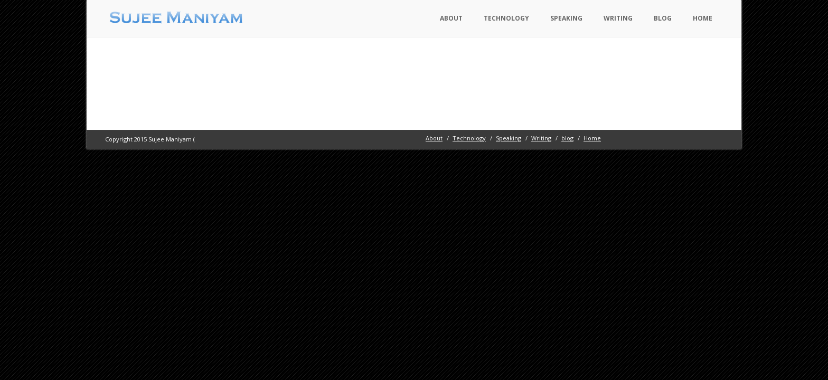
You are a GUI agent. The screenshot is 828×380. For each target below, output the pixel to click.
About (451, 18)
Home (702, 18)
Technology (506, 18)
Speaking (566, 18)
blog (663, 18)
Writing (618, 18)
